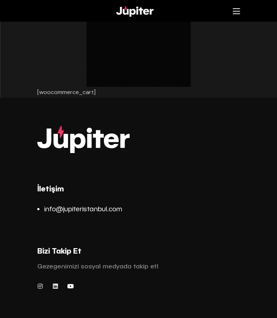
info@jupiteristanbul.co (80, 208)
